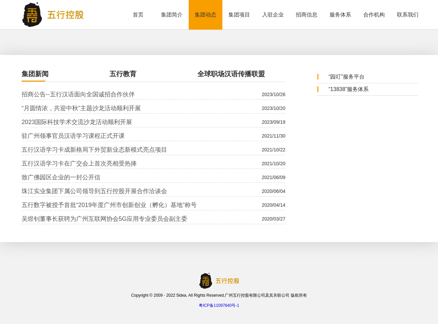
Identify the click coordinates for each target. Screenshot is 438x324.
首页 (138, 15)
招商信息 (306, 15)
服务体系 (340, 15)
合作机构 (374, 15)
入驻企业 (273, 15)
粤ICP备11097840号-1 (219, 305)
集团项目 (239, 15)
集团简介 (172, 15)
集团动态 (205, 15)
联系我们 (407, 15)
